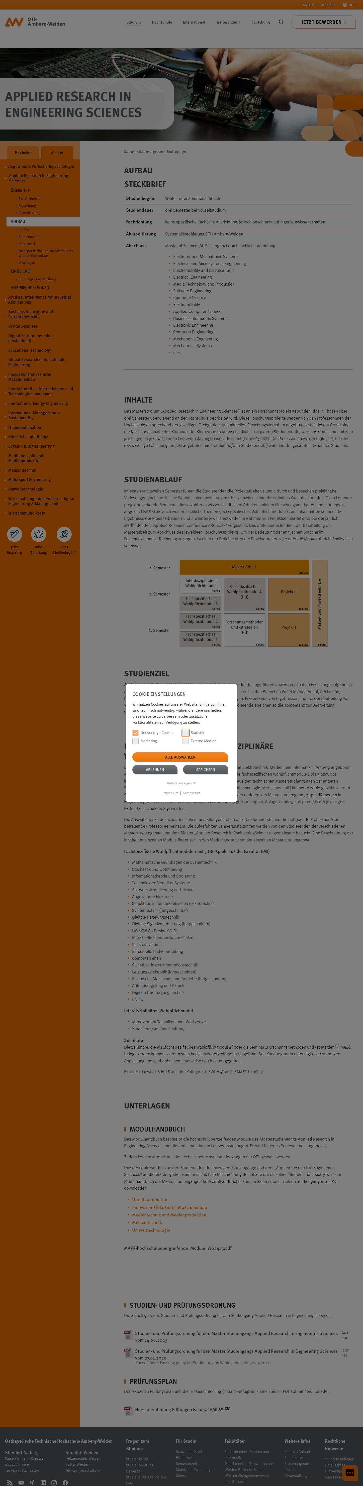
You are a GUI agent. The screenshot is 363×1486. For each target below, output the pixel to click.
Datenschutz (191, 793)
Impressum (170, 793)
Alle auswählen (180, 757)
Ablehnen (155, 769)
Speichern (205, 769)
